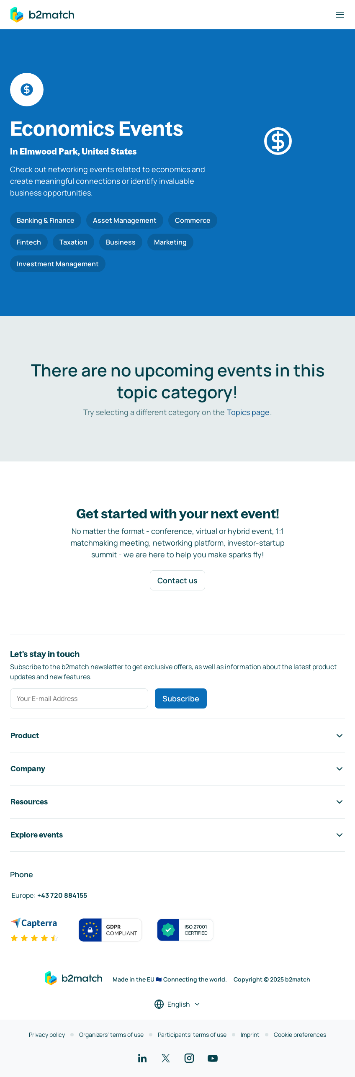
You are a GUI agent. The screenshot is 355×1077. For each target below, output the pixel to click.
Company (177, 769)
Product (177, 736)
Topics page (248, 412)
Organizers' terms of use (111, 1034)
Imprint (250, 1034)
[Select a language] (177, 1004)
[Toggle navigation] (340, 15)
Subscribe (180, 698)
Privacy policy (47, 1034)
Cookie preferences (300, 1034)
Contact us (177, 580)
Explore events (177, 835)
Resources (177, 802)
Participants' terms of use (192, 1034)
